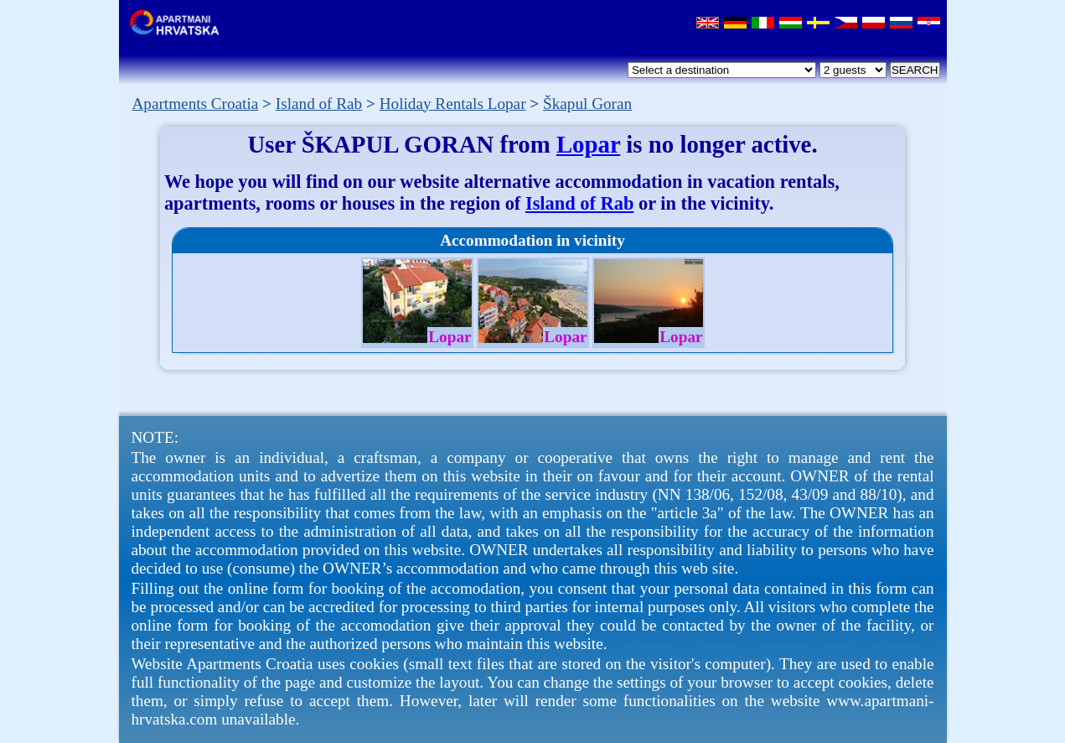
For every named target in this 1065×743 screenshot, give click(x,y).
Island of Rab (579, 203)
